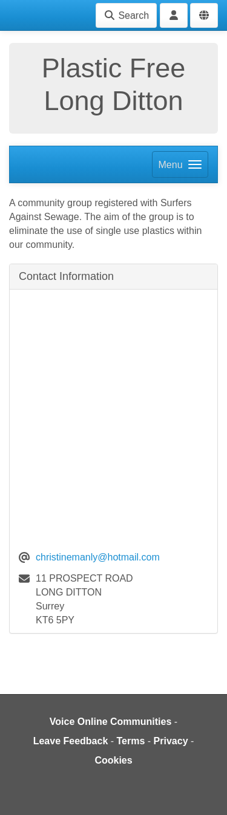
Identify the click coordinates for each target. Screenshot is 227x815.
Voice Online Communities (111, 721)
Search (126, 15)
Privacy (171, 741)
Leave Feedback (70, 741)
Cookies (113, 760)
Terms (131, 741)
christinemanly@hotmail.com (98, 557)
